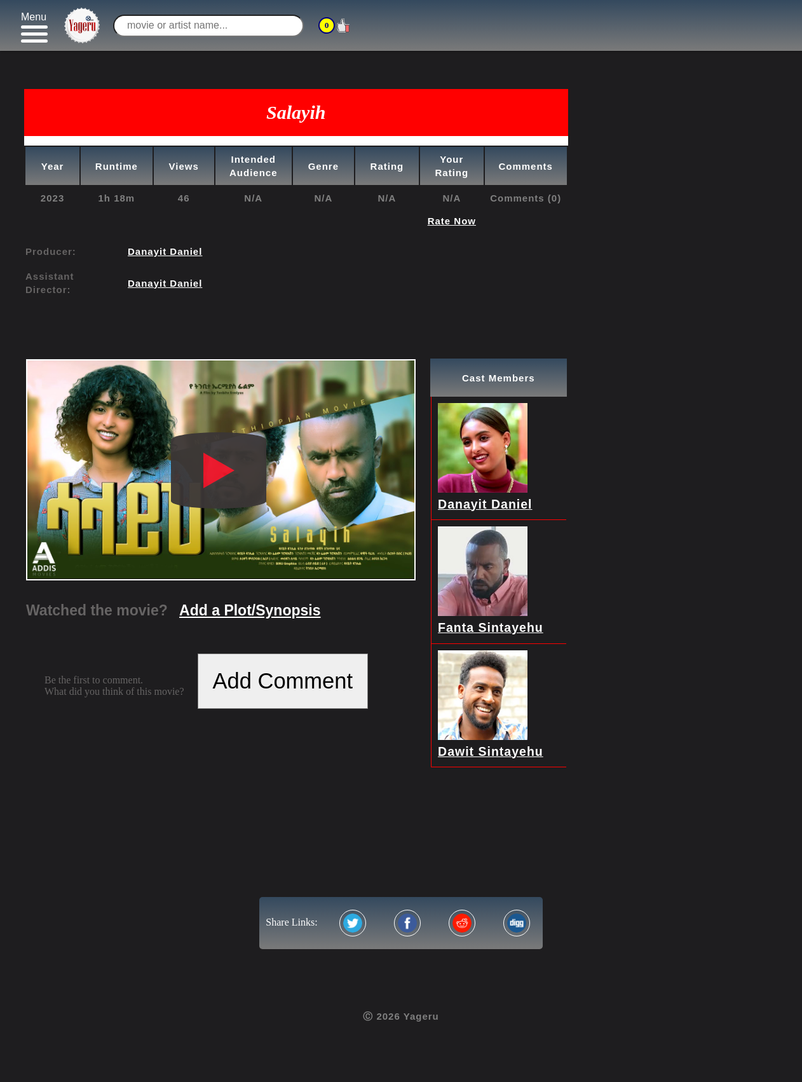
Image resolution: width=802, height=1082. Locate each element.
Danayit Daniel (165, 251)
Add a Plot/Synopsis (249, 610)
